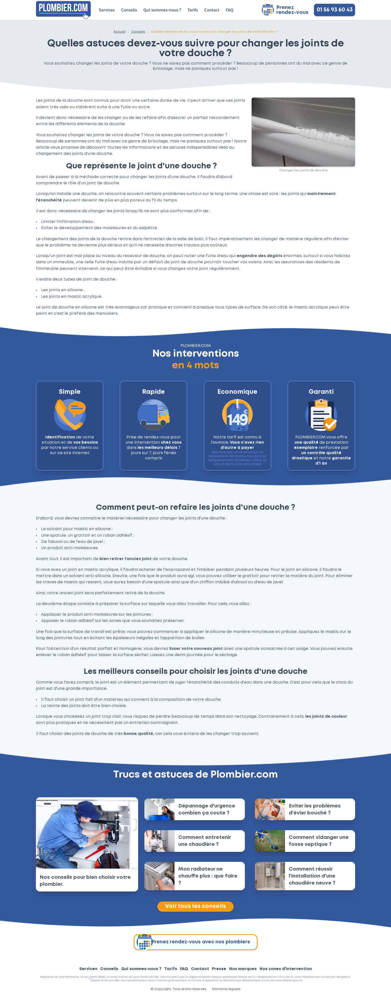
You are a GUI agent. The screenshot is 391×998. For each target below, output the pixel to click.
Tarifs (193, 10)
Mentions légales (226, 989)
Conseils (129, 10)
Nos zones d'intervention (286, 969)
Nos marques (243, 969)
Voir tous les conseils (195, 906)
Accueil (119, 31)
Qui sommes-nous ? (162, 10)
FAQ (229, 10)
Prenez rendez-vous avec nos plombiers (193, 943)
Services (107, 10)
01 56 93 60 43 (335, 9)
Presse (219, 969)
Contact (211, 10)
